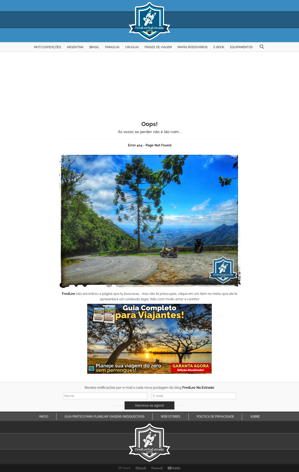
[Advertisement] (149, 83)
